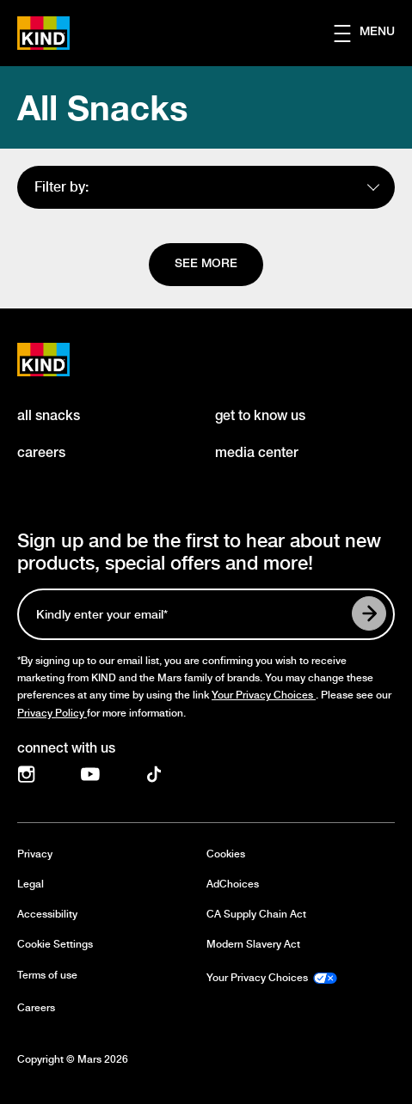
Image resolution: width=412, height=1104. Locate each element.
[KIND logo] (62, 359)
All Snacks (102, 107)
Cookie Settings (55, 944)
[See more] (206, 264)
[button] (373, 33)
